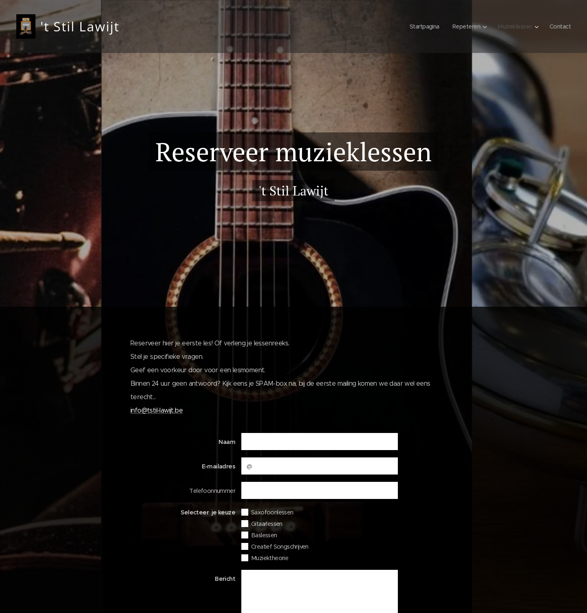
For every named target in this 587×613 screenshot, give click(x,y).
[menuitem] (419, 26)
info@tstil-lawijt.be (156, 410)
